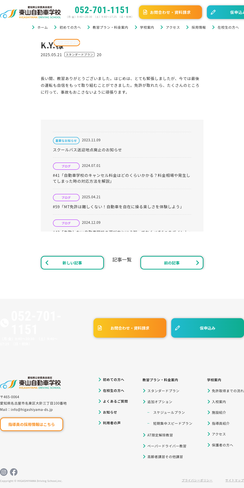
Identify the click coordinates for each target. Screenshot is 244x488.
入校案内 (219, 401)
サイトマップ (234, 480)
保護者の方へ (222, 445)
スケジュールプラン (169, 412)
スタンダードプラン (66, 42)
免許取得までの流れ (228, 390)
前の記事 (171, 263)
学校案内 (147, 27)
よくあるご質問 (115, 401)
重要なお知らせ (66, 141)
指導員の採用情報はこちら (31, 424)
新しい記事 (72, 263)
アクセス (173, 27)
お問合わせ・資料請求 (170, 12)
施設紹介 (219, 412)
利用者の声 (112, 422)
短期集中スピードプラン (173, 423)
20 (99, 54)
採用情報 (199, 27)
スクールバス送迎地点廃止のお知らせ (87, 150)
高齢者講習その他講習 (165, 456)
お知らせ (110, 412)
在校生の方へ (228, 27)
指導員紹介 (221, 423)
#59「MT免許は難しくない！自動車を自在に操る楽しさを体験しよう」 (118, 206)
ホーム (42, 27)
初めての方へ (70, 27)
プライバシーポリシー (197, 480)
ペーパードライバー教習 (166, 445)
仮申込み (207, 328)
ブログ (24, 42)
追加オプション (159, 401)
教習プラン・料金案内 (110, 27)
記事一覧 (122, 259)
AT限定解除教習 (160, 435)
